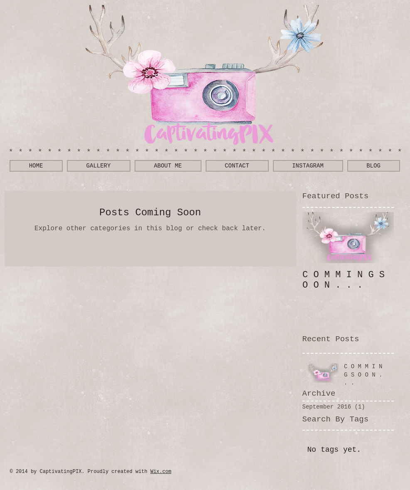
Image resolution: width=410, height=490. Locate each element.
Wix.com (160, 472)
